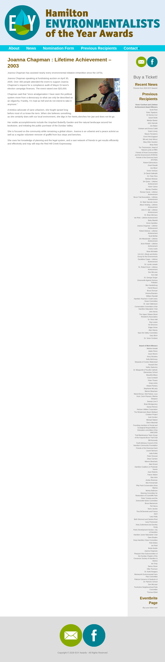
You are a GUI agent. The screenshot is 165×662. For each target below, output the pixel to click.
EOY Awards (81, 652)
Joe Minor (154, 168)
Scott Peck (154, 110)
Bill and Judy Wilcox (150, 139)
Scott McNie (153, 236)
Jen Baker (154, 126)
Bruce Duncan (152, 291)
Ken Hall (154, 275)
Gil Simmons (153, 325)
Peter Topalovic (152, 112)
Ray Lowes (153, 322)
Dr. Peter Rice (152, 176)
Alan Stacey (153, 330)
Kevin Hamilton (152, 223)
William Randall (152, 296)
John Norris (153, 312)
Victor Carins (153, 186)
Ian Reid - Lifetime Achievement (146, 218)
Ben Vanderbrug (152, 285)
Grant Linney (153, 131)
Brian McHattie (152, 251)
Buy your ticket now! (150, 608)
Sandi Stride (153, 118)
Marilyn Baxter (152, 120)
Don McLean (153, 272)
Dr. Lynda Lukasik (151, 264)
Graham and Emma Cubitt (148, 128)
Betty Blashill (153, 220)
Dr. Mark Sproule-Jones (149, 202)
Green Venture (152, 171)
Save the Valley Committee (148, 333)
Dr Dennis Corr (152, 115)
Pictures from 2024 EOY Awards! (146, 88)
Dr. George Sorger (151, 277)
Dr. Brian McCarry (151, 215)
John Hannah (153, 123)
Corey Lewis (153, 249)
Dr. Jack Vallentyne (151, 304)
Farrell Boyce (153, 288)
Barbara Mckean (151, 179)
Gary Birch (154, 335)
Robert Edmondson (150, 162)
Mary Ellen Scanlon (150, 142)
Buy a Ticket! (146, 77)
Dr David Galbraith (151, 173)
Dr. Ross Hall (153, 319)
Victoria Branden (151, 293)
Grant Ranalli (153, 165)
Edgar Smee (153, 327)
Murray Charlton (152, 189)
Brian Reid (154, 145)
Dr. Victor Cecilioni (151, 338)
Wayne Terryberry (151, 134)
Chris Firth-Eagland (150, 137)
